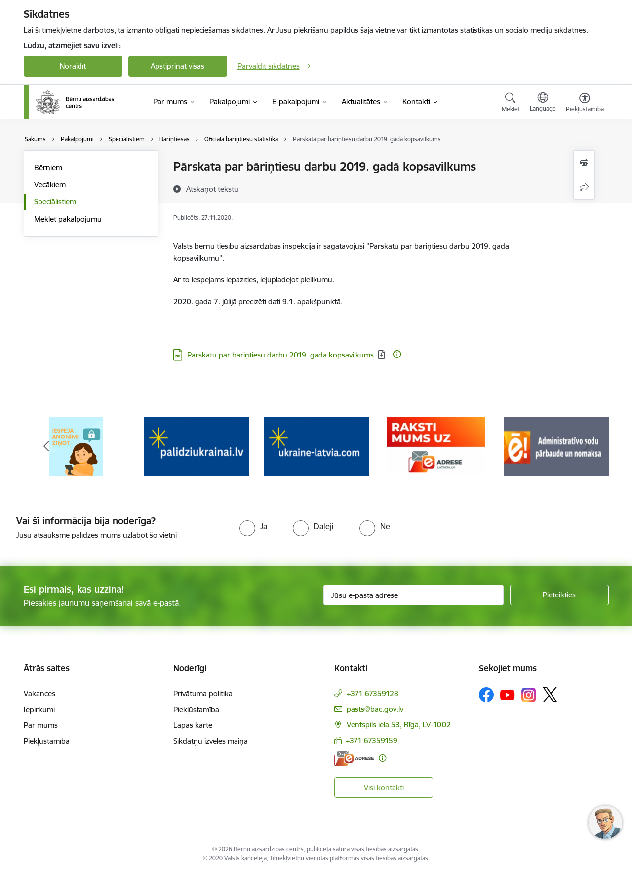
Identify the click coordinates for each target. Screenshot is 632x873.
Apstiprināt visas (177, 66)
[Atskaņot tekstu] (212, 189)
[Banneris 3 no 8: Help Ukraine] (316, 446)
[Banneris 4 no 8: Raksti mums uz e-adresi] (436, 446)
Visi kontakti (384, 787)
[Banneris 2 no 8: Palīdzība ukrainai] (196, 446)
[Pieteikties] (559, 595)
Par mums (41, 725)
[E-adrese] (354, 758)
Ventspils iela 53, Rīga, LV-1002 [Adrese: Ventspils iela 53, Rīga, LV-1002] (399, 724)
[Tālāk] (586, 447)
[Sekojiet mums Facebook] (486, 694)
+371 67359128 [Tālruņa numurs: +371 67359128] (372, 693)
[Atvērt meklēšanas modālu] (511, 104)
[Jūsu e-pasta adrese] (413, 595)
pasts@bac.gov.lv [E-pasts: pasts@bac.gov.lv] (375, 709)
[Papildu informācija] (397, 354)
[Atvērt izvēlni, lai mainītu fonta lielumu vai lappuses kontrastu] (585, 104)
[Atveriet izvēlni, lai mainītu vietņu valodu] (543, 103)
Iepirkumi (39, 709)
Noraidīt (73, 66)
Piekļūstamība (47, 741)
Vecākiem (50, 184)
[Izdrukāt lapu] (584, 163)
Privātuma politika (203, 693)
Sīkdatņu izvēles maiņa (210, 741)
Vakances (39, 693)
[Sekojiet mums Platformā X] (550, 694)
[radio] (253, 526)
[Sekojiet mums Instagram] (528, 695)
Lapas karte (192, 725)
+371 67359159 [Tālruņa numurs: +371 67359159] (371, 740)
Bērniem (48, 167)
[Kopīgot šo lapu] (584, 187)
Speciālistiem (55, 201)
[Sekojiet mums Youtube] (507, 694)
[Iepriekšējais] (46, 447)
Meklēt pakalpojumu (68, 219)
